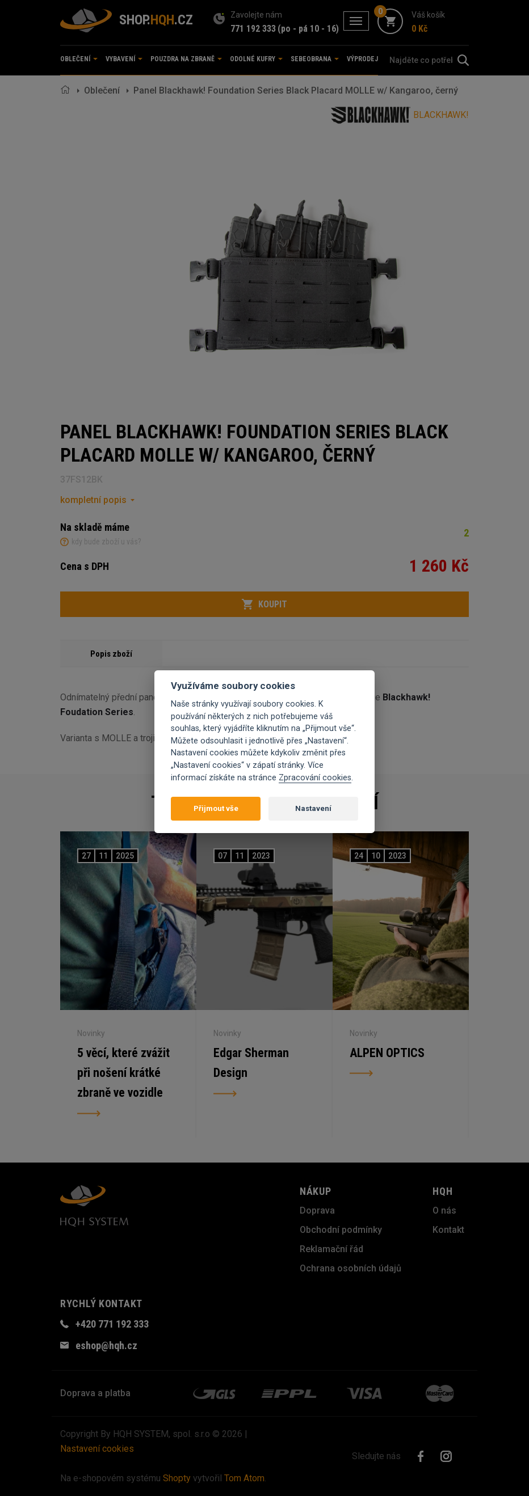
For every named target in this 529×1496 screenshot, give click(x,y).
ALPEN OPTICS (387, 1053)
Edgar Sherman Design (251, 1063)
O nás (444, 1210)
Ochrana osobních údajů (350, 1268)
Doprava (317, 1210)
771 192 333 (253, 28)
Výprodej (362, 59)
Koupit (264, 604)
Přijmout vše (216, 808)
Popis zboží (111, 654)
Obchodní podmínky (341, 1229)
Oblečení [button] (79, 59)
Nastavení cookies (97, 1448)
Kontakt (448, 1229)
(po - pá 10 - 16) (308, 28)
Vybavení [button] (124, 59)
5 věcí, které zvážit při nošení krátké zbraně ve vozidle (124, 1073)
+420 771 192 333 (112, 1324)
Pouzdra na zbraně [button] (186, 59)
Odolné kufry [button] (256, 59)
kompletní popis (93, 500)
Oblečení (102, 90)
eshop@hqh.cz (106, 1345)
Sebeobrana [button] (315, 59)
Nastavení (313, 808)
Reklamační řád (331, 1249)
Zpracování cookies (315, 778)
